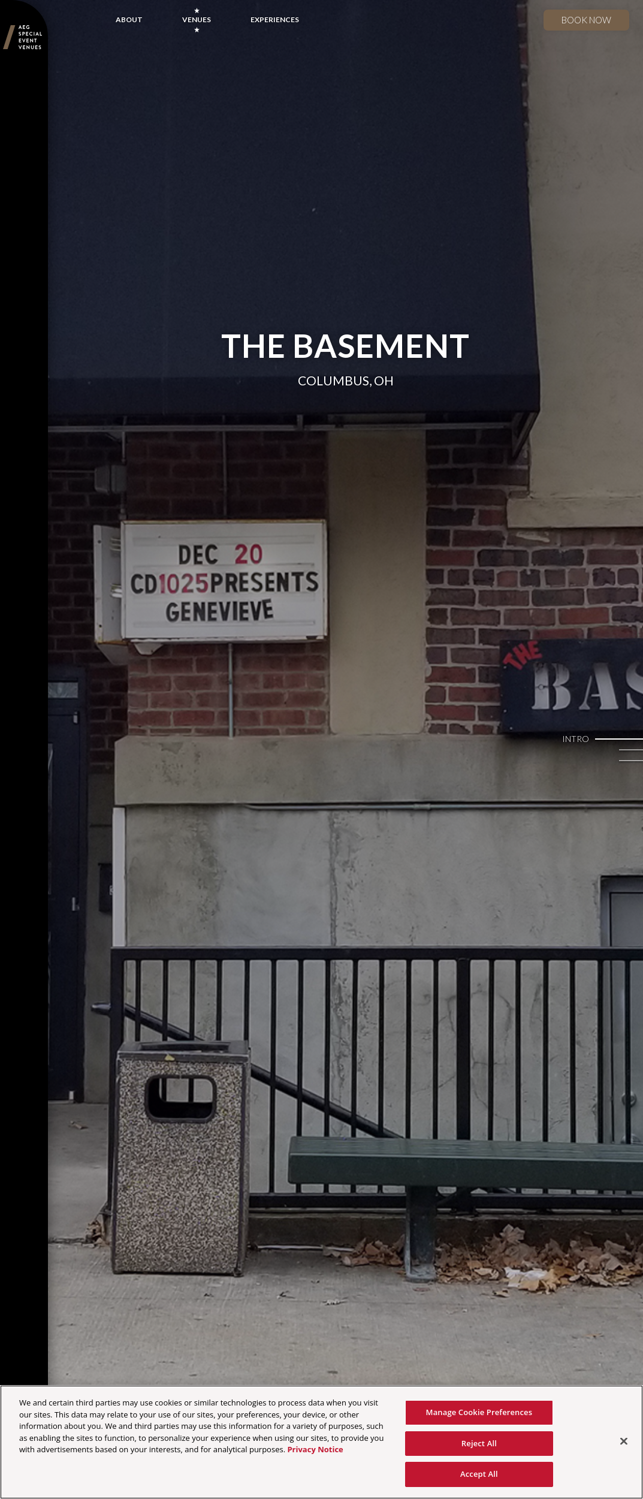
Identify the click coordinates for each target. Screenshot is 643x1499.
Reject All (479, 1443)
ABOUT (129, 19)
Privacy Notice (315, 1449)
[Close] (624, 1441)
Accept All (479, 1473)
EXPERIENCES (274, 19)
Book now (586, 19)
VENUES (196, 19)
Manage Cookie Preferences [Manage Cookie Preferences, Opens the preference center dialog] (479, 1412)
